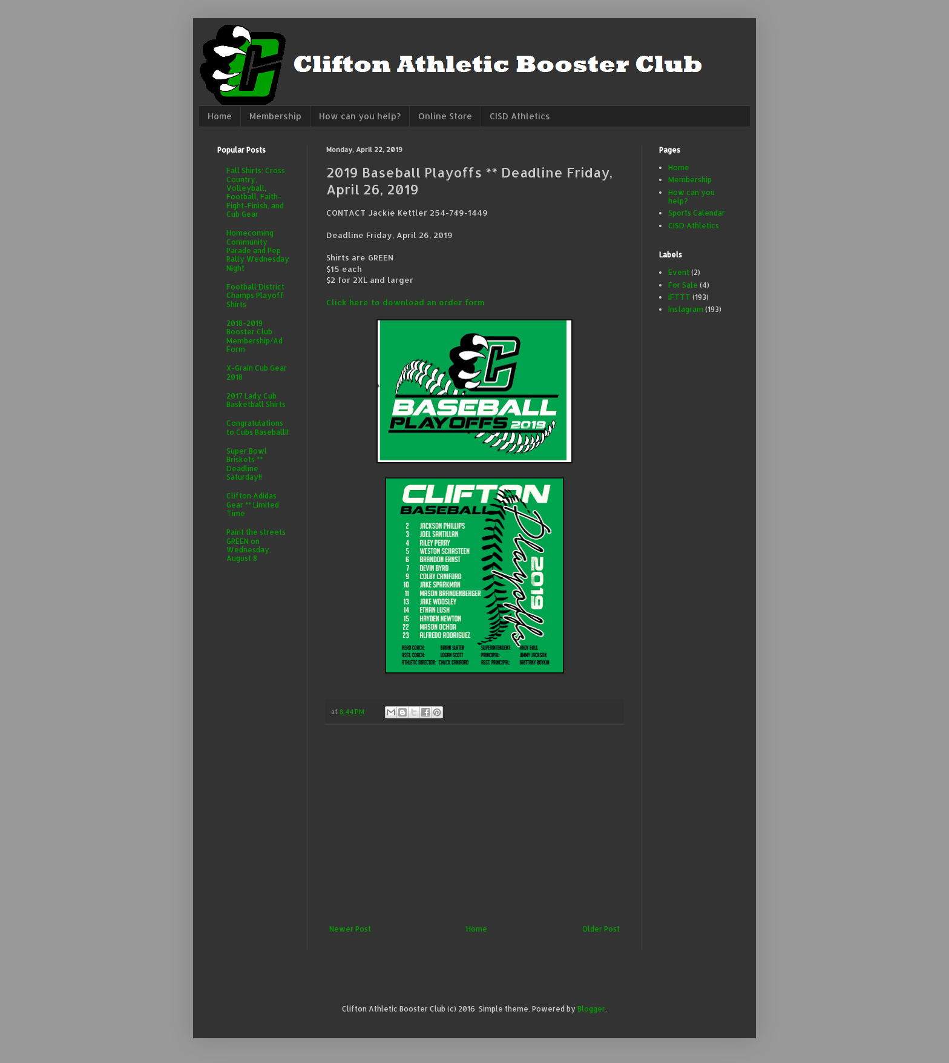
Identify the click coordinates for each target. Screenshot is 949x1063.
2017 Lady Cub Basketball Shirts (256, 400)
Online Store (445, 116)
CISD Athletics (520, 116)
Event (678, 272)
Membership (275, 116)
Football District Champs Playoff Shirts (255, 295)
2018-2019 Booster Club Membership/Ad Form (254, 336)
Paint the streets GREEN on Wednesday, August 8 (256, 545)
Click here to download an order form (405, 302)
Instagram (685, 309)
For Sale (683, 285)
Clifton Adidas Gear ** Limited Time (252, 504)
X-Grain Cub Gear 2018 (256, 372)
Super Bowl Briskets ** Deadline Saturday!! (246, 464)
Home (220, 116)
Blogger (591, 1008)
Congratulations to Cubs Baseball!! (257, 427)
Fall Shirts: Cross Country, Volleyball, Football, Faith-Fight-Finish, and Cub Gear (255, 192)
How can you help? (360, 116)
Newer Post (350, 928)
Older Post (601, 928)
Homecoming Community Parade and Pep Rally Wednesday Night (257, 250)
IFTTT (679, 297)
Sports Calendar (696, 212)
